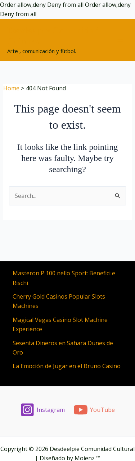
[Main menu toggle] (120, 39)
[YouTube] (94, 410)
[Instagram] (42, 410)
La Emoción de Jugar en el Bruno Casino (67, 366)
